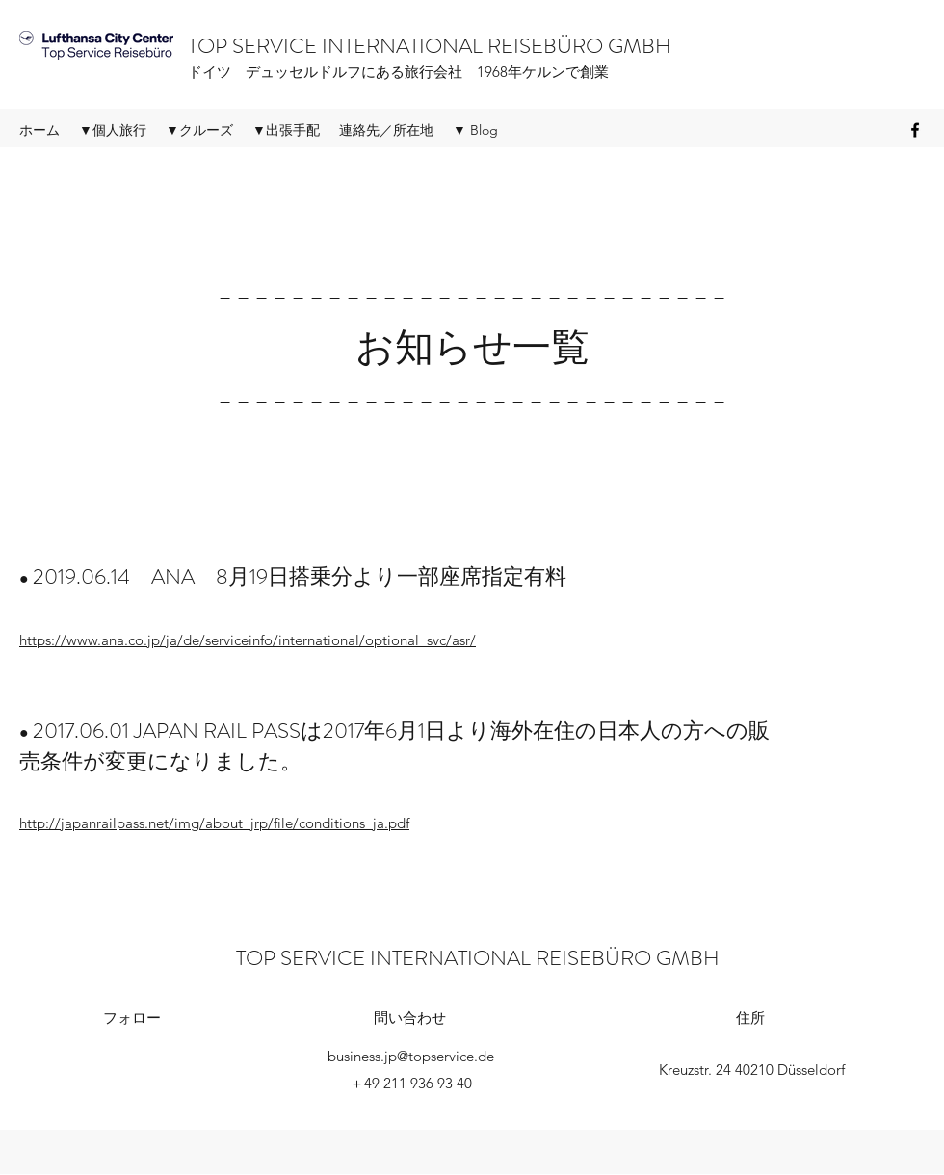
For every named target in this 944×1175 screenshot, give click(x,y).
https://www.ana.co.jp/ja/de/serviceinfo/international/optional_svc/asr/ (247, 640)
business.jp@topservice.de (411, 1056)
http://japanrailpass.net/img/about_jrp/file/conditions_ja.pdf (214, 823)
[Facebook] (915, 130)
